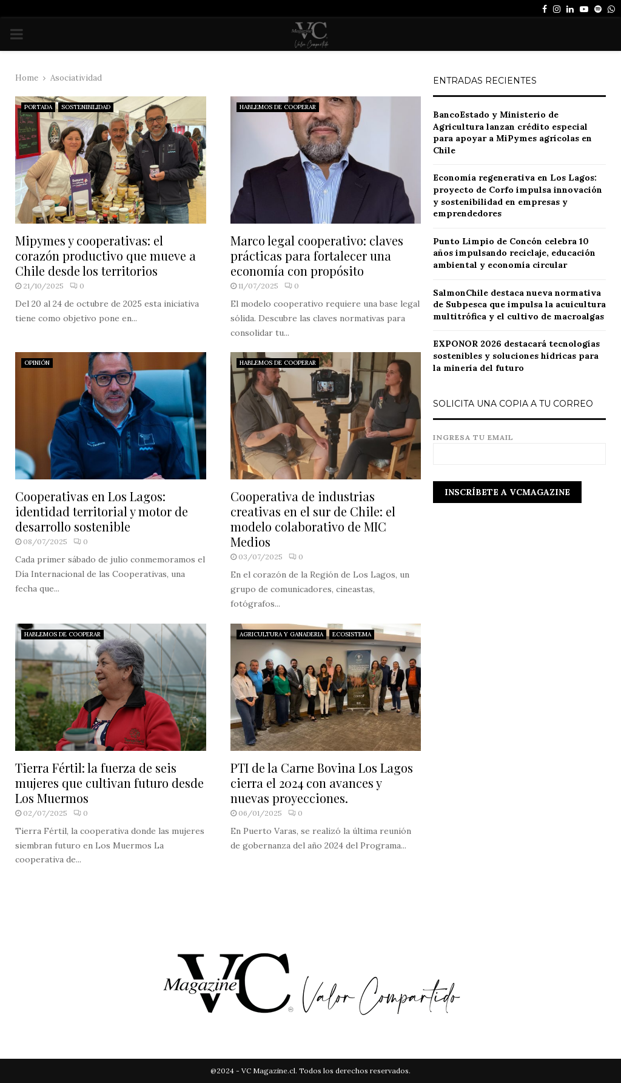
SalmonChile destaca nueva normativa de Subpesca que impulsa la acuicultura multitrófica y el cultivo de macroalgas (519, 304)
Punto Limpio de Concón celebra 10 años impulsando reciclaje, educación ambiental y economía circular (514, 253)
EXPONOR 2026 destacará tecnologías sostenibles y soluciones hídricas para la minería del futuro (516, 355)
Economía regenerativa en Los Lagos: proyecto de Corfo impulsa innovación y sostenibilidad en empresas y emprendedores (517, 195)
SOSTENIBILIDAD (85, 107)
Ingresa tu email (519, 446)
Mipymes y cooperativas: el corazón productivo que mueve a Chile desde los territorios (105, 255)
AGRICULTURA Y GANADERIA (281, 634)
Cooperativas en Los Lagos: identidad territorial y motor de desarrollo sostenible (101, 511)
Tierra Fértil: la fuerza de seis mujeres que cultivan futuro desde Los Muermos (109, 782)
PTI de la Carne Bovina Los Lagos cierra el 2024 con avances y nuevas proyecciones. (321, 782)
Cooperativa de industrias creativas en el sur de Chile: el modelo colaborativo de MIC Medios (312, 519)
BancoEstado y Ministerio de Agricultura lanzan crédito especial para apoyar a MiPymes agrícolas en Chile (512, 132)
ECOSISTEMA (351, 634)
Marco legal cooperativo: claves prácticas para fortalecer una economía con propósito (316, 255)
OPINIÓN (37, 363)
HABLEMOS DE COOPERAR (278, 107)
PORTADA (38, 107)
